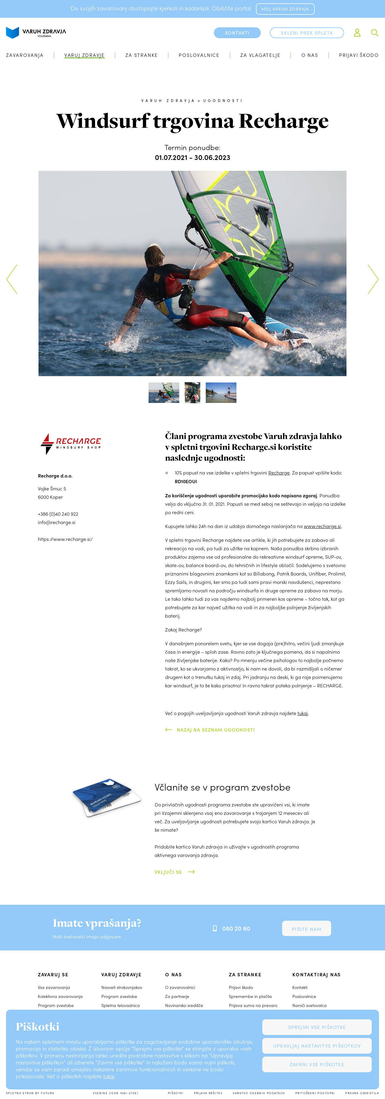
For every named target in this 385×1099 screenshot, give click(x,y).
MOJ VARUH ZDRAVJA (285, 9)
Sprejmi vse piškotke (317, 1027)
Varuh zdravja (168, 100)
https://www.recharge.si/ (65, 539)
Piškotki (175, 1093)
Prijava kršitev (208, 1093)
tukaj (108, 1076)
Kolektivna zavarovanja (60, 996)
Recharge (279, 472)
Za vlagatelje (260, 55)
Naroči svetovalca (309, 1005)
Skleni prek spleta (307, 32)
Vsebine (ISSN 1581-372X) (115, 1093)
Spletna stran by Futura (30, 1093)
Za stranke (141, 55)
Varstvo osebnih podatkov (259, 1093)
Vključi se (168, 871)
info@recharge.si (56, 522)
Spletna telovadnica (120, 1005)
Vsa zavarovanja (54, 987)
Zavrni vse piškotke (317, 1064)
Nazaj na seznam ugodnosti (216, 729)
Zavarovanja (25, 55)
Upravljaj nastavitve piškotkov (317, 1045)
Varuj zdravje (84, 55)
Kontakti (299, 987)
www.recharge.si (322, 526)
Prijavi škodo (359, 55)
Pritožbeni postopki (315, 1093)
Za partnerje (177, 996)
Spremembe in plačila (250, 996)
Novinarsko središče (184, 1005)
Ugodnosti (223, 100)
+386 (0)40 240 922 (58, 514)
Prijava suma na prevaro (253, 1005)
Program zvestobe (56, 1005)
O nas (309, 55)
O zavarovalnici (180, 987)
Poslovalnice (199, 55)
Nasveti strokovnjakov (121, 987)
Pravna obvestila (362, 1093)
